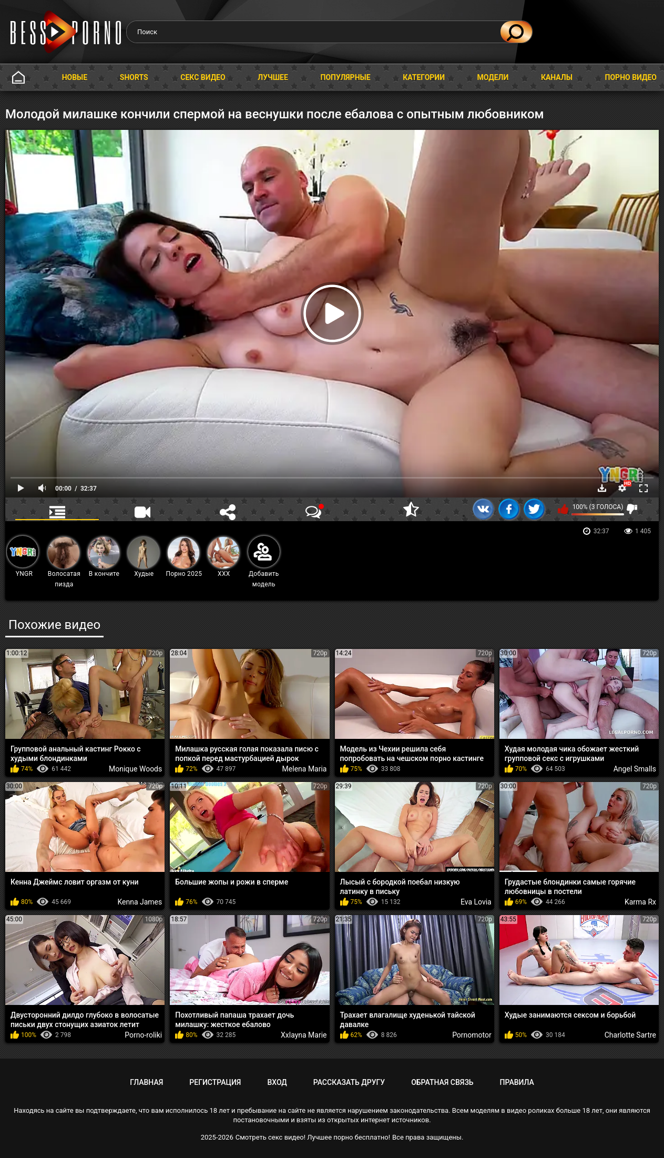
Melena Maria (304, 769)
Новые (75, 77)
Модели (493, 77)
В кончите (103, 557)
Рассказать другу (349, 1082)
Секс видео (202, 77)
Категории (424, 77)
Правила (517, 1082)
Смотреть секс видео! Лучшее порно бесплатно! (313, 1137)
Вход (277, 1082)
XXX (223, 557)
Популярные (346, 77)
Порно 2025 (184, 557)
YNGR (22, 556)
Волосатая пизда (64, 562)
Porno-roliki (143, 1035)
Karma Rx (640, 902)
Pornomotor (472, 1035)
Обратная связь (442, 1082)
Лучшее (273, 77)
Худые (143, 557)
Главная (18, 77)
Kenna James (139, 902)
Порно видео (631, 77)
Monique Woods (135, 769)
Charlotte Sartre (630, 1035)
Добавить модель (264, 562)
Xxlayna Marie (304, 1035)
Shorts (134, 77)
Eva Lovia (476, 902)
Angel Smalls (635, 769)
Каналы (557, 77)
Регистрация (215, 1082)
